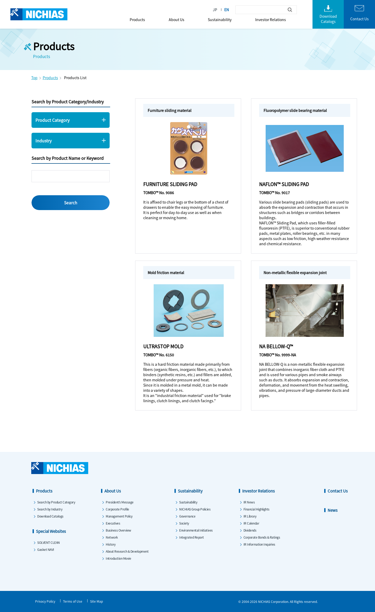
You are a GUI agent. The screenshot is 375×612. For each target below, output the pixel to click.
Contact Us (338, 491)
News (333, 510)
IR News (249, 502)
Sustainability (220, 19)
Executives (113, 523)
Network (112, 537)
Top (34, 77)
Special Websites (51, 531)
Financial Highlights (256, 509)
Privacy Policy (45, 601)
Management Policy (119, 516)
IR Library (250, 516)
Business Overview (118, 530)
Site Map (96, 601)
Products (137, 19)
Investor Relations (270, 19)
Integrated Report (191, 537)
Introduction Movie (118, 558)
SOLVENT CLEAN (48, 542)
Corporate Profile (117, 509)
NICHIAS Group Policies (194, 509)
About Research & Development (127, 551)
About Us (176, 19)
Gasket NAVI (45, 549)
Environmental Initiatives (196, 530)
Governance (187, 516)
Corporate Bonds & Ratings (261, 537)
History (111, 544)
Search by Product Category (56, 502)
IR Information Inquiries (259, 544)
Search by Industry (49, 509)
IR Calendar (251, 523)
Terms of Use (72, 601)
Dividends (250, 530)
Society (184, 523)
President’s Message (120, 502)
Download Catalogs (50, 516)
